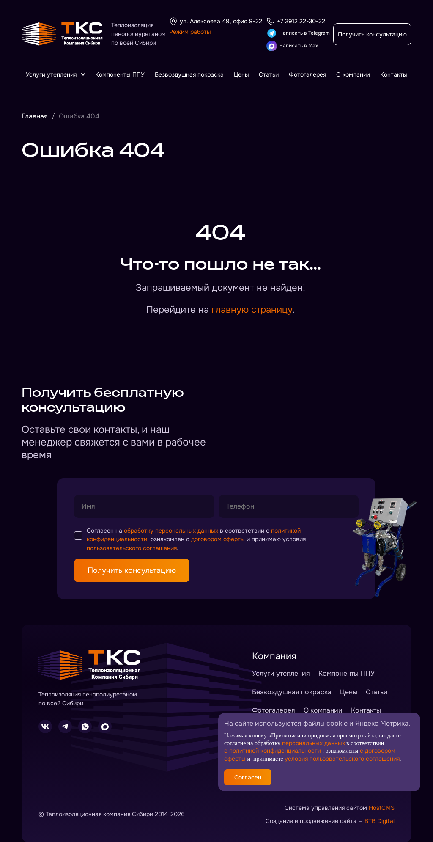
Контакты (393, 74)
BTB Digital (379, 821)
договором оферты (218, 539)
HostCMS (382, 808)
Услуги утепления (55, 74)
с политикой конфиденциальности (272, 750)
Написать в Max (292, 46)
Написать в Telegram (298, 33)
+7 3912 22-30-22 (295, 21)
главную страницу (251, 310)
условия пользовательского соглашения (342, 758)
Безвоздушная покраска (189, 74)
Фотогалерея (307, 74)
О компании (353, 74)
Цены (241, 74)
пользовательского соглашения (132, 548)
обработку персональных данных (171, 530)
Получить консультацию (372, 34)
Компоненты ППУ (120, 74)
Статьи (269, 74)
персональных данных (313, 742)
